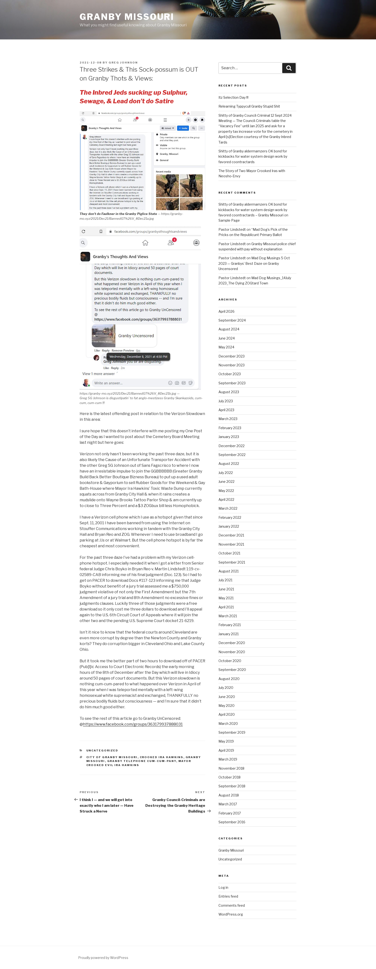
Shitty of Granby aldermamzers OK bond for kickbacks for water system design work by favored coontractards (252, 156)
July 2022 (225, 473)
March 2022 (227, 508)
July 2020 (225, 688)
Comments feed (231, 905)
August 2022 (228, 463)
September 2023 (232, 383)
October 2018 (229, 777)
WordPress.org (230, 914)
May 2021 (226, 598)
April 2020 (226, 714)
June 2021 (226, 589)
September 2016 (231, 822)
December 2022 (231, 446)
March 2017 (227, 804)
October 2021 (229, 553)
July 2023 (225, 401)
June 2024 (226, 338)
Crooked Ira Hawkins (161, 757)
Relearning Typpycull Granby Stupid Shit (249, 106)
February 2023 (229, 428)
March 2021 (227, 616)
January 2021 (228, 634)
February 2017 (229, 813)
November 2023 (231, 365)
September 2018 (231, 786)
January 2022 (228, 526)
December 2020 (231, 643)
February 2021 (229, 625)
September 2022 (232, 455)
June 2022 (226, 481)
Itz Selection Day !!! (233, 97)
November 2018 (231, 768)
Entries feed (228, 896)
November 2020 (231, 652)
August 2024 (228, 329)
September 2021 (231, 562)
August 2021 (228, 571)
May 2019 (226, 741)
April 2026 (226, 311)
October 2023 (229, 374)
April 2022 (226, 499)
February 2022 (229, 517)
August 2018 (228, 795)
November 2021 (231, 544)
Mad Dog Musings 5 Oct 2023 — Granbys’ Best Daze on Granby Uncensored (254, 263)
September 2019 (231, 732)
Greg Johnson (123, 62)
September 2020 (232, 670)
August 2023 (228, 392)
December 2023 (231, 356)
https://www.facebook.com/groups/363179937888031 (133, 724)
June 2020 (226, 697)
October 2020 (229, 661)
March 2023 (227, 419)
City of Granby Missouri (112, 757)
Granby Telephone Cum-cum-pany (141, 761)
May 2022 (226, 491)
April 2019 (226, 750)
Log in (223, 887)
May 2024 (226, 347)
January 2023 (228, 437)
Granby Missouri (127, 17)
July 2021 (225, 580)
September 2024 (232, 320)
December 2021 (231, 535)
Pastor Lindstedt (232, 229)
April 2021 (226, 607)
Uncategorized (102, 750)
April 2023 (226, 410)
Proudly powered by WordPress (103, 958)
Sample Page (229, 220)
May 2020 (226, 706)
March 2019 (227, 759)
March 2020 (228, 723)
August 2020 (229, 679)
